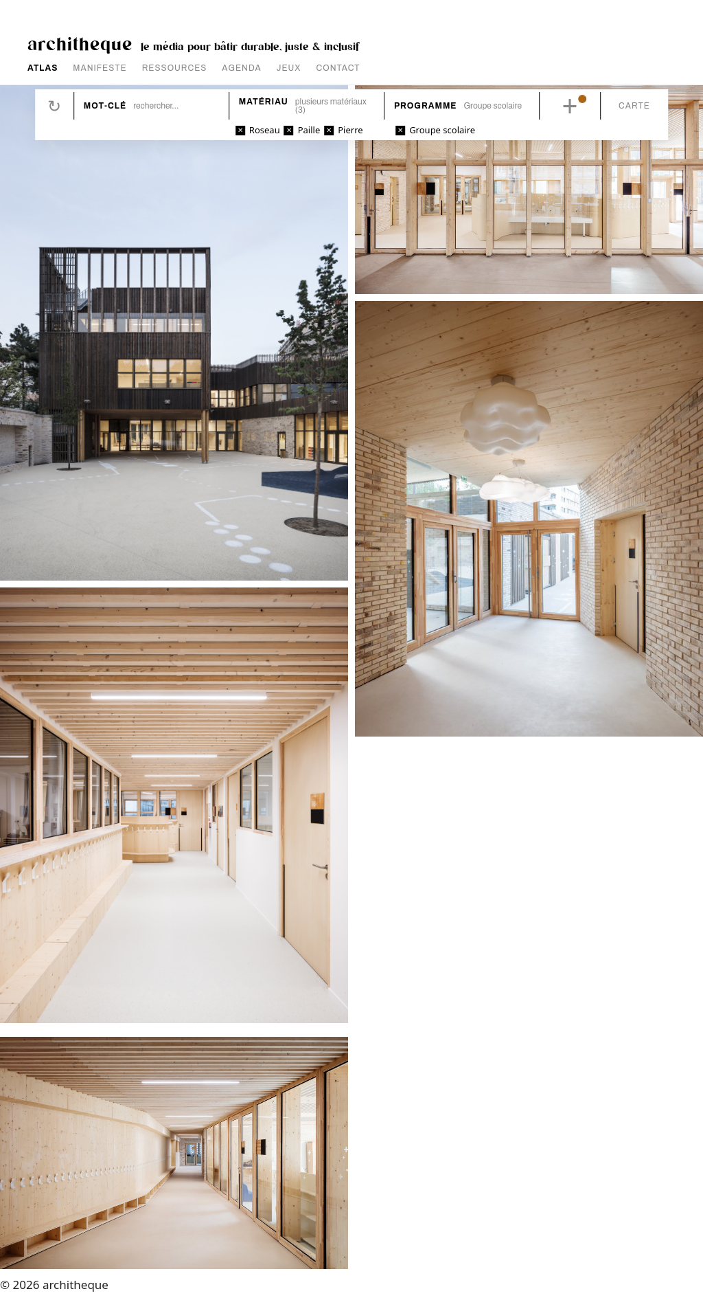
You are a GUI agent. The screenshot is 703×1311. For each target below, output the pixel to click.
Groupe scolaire (442, 130)
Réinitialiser (54, 106)
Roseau (264, 130)
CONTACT (338, 68)
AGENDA (241, 68)
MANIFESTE (99, 68)
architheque (79, 43)
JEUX (289, 68)
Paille (309, 130)
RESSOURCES (174, 68)
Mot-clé (105, 106)
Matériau (263, 102)
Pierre (350, 130)
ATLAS (42, 68)
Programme (425, 106)
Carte (634, 106)
